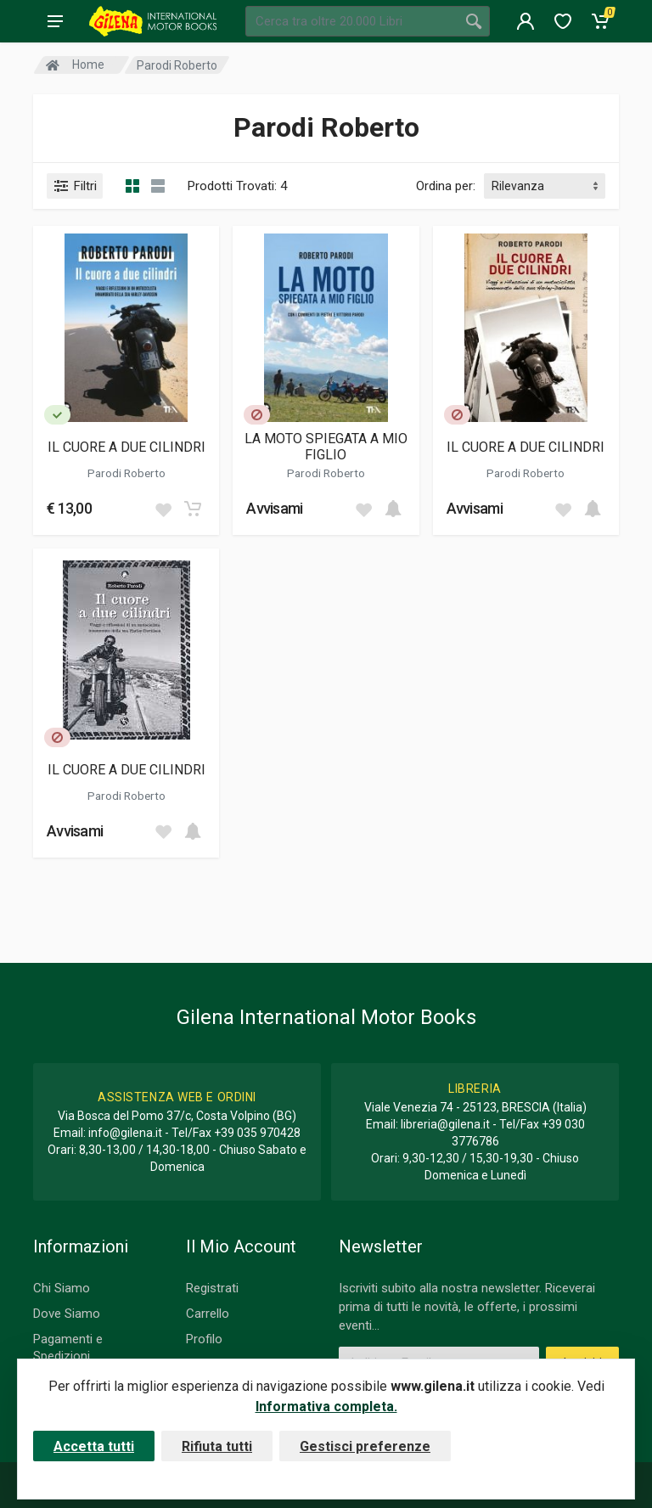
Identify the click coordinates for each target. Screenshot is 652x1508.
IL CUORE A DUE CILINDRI (126, 447)
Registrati (212, 1288)
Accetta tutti (93, 1446)
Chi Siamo (61, 1288)
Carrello (207, 1313)
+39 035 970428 (257, 1132)
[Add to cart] (192, 508)
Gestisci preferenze (365, 1446)
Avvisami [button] (274, 508)
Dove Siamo (66, 1313)
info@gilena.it (125, 1132)
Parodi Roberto (126, 473)
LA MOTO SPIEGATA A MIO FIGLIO (326, 446)
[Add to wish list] (163, 508)
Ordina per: (445, 186)
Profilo (204, 1339)
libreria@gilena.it (445, 1124)
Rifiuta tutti (217, 1446)
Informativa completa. (326, 1406)
